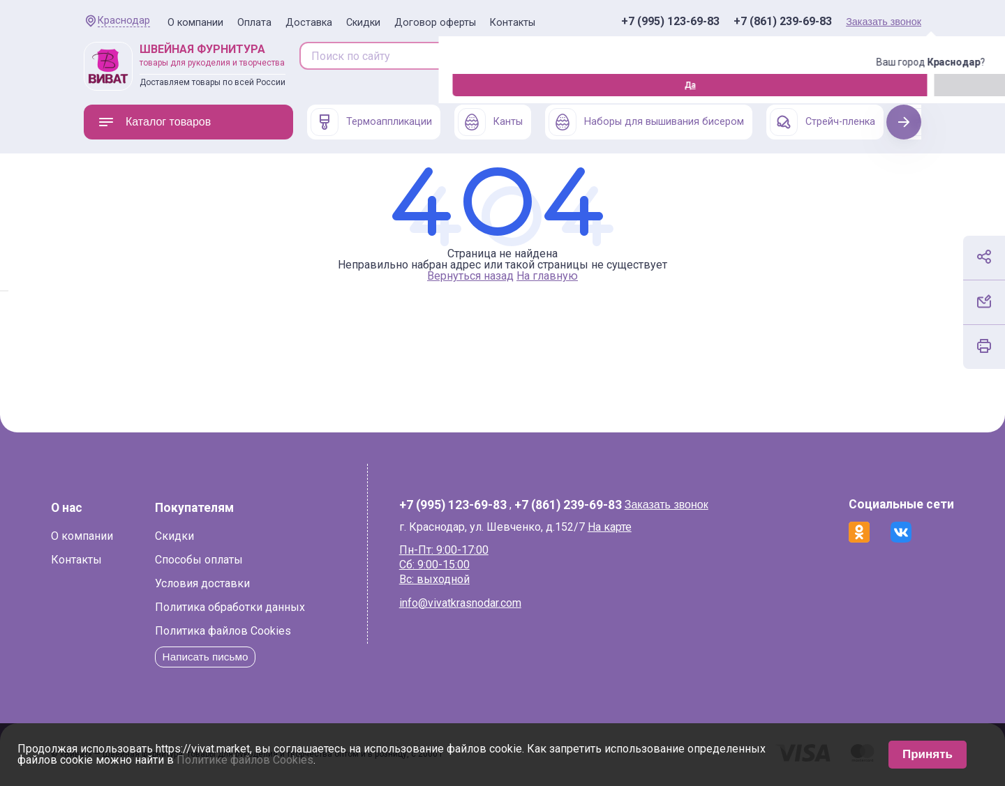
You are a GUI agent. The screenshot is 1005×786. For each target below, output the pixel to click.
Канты (490, 122)
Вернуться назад (470, 275)
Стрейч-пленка (822, 122)
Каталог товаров (154, 122)
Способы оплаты (232, 559)
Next (904, 122)
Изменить (161, 85)
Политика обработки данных (263, 607)
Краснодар (124, 21)
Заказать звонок (883, 21)
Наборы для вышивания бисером (646, 122)
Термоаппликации (371, 122)
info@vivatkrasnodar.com (470, 603)
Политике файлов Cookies (245, 759)
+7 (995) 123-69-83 (670, 21)
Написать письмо (240, 657)
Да (87, 85)
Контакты (512, 23)
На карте (619, 527)
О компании (195, 23)
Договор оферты (435, 23)
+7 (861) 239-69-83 (783, 21)
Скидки (363, 23)
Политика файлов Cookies (256, 630)
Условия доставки (235, 583)
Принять (927, 754)
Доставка (308, 23)
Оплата (254, 23)
